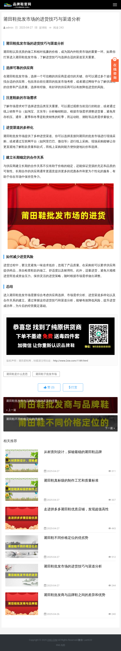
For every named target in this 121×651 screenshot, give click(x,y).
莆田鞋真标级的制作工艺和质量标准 (71, 480)
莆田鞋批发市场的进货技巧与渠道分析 (73, 566)
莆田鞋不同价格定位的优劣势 (66, 538)
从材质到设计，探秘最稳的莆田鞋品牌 (73, 452)
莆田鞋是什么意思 (17, 374)
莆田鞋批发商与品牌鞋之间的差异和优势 (74, 595)
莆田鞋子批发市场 (46, 374)
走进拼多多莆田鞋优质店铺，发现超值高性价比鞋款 (76, 509)
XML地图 (60, 645)
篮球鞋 (43, 27)
